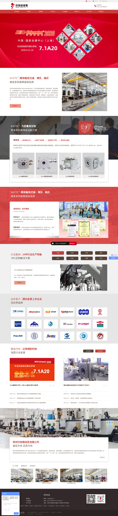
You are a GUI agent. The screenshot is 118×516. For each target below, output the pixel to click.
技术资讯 (100, 351)
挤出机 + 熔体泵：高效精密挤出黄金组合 (81, 398)
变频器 (31, 505)
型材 (101, 252)
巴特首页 (16, 11)
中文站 (88, 1)
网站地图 (59, 512)
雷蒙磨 (26, 505)
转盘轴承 (62, 505)
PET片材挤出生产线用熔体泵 (23, 270)
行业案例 (65, 11)
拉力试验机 (21, 505)
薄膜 (86, 258)
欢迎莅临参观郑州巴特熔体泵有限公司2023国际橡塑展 (31, 402)
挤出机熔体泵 (30, 514)
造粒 (72, 258)
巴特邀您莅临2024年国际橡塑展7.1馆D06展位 (29, 398)
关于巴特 (89, 11)
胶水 (101, 258)
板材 (72, 252)
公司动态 (88, 351)
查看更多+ (102, 457)
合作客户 (33, 466)
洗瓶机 (67, 505)
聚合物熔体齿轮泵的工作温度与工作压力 (76, 385)
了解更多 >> (15, 105)
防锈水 (45, 505)
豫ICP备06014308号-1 (44, 512)
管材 (86, 252)
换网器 (41, 11)
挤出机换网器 (38, 514)
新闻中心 (77, 11)
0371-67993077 (51, 500)
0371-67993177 (59, 500)
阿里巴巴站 (103, 1)
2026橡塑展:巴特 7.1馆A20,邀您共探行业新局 (24, 385)
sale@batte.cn (50, 498)
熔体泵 (29, 11)
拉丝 (58, 258)
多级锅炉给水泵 (38, 505)
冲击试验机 (51, 505)
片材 (58, 252)
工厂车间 (15, 466)
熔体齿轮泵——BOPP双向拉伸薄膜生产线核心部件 (84, 402)
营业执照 (53, 512)
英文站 (95, 1)
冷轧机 (57, 505)
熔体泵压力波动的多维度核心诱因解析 (81, 393)
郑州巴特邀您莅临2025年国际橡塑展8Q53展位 (29, 393)
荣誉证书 (24, 466)
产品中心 (53, 11)
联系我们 (101, 11)
